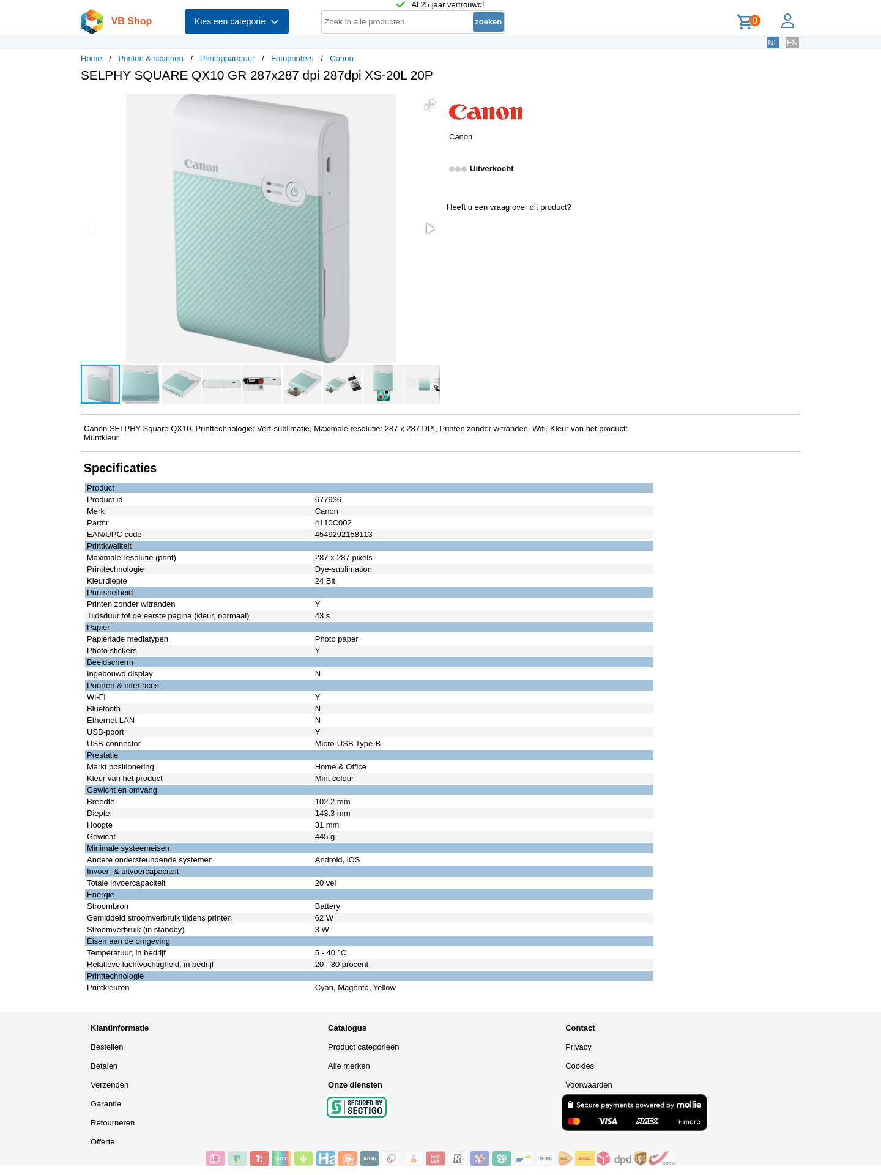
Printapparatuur (227, 58)
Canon (341, 58)
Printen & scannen (151, 58)
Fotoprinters (292, 58)
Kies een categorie (237, 21)
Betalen (104, 1065)
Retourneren (113, 1122)
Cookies (579, 1065)
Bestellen (107, 1046)
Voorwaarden (588, 1084)
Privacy (578, 1046)
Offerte (103, 1141)
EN (792, 42)
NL (773, 42)
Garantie (106, 1103)
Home (91, 58)
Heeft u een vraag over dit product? (509, 207)
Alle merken (349, 1065)
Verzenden (109, 1084)
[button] (429, 104)
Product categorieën (363, 1046)
